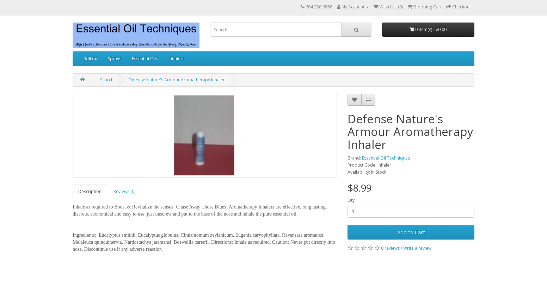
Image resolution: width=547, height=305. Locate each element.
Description (90, 191)
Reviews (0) (124, 191)
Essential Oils (145, 59)
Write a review (417, 248)
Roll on (90, 59)
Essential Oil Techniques (386, 158)
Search (106, 80)
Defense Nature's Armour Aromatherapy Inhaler (177, 80)
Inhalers (176, 59)
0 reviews (390, 248)
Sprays (114, 59)
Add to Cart (411, 232)
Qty (351, 200)
